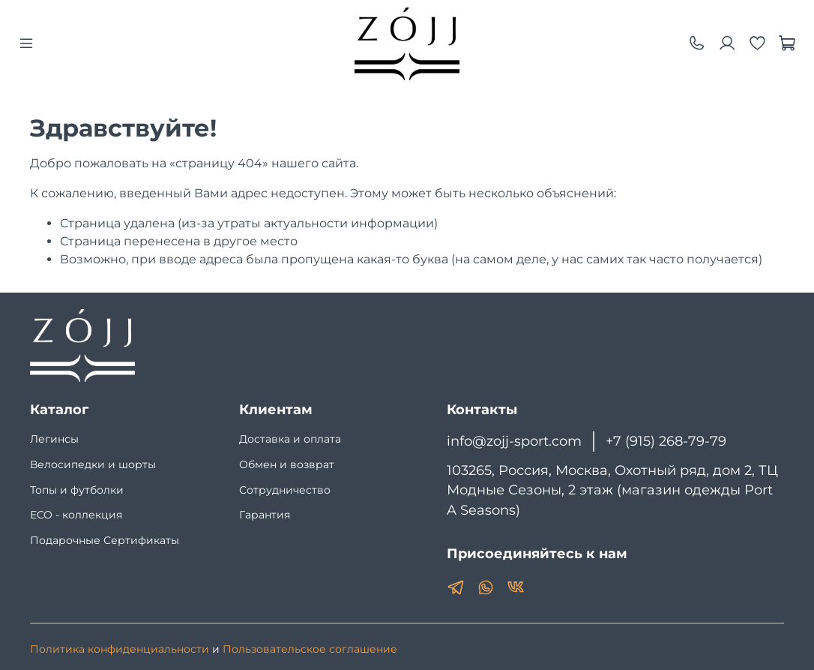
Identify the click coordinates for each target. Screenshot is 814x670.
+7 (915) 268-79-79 (666, 441)
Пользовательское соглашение (310, 649)
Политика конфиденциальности (119, 649)
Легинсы (54, 439)
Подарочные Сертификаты (104, 540)
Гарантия (264, 514)
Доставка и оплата (290, 439)
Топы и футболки (77, 490)
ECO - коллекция (76, 514)
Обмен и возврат (286, 464)
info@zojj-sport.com (514, 441)
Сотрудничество (285, 490)
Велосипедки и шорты (93, 464)
